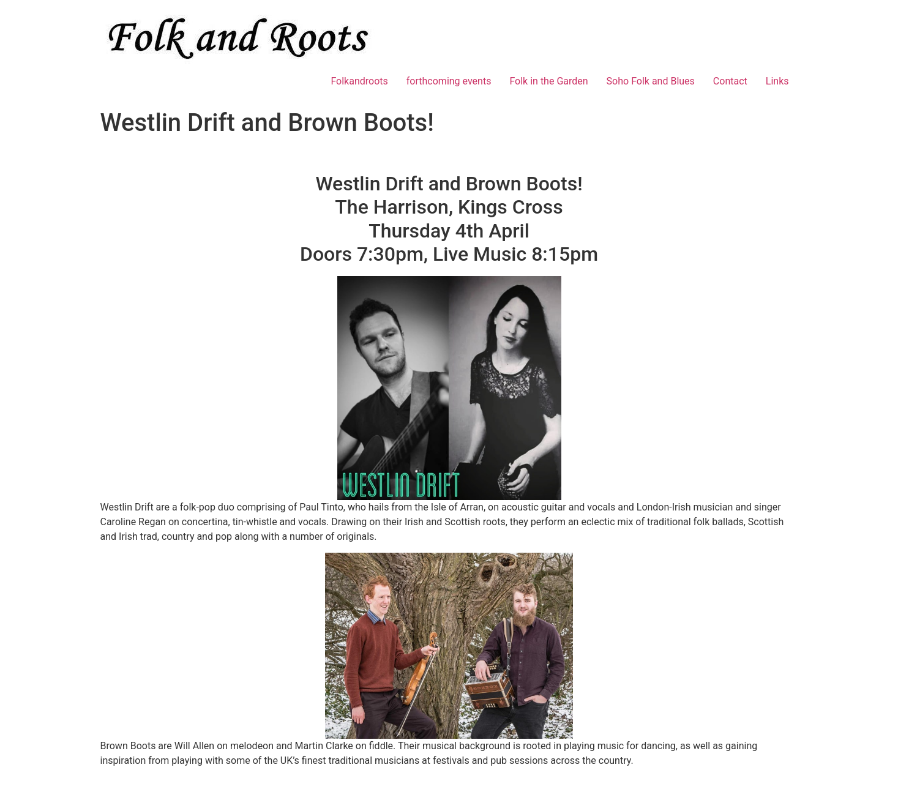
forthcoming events (449, 81)
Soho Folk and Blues (651, 81)
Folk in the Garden (548, 81)
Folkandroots (359, 81)
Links (777, 81)
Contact (730, 81)
